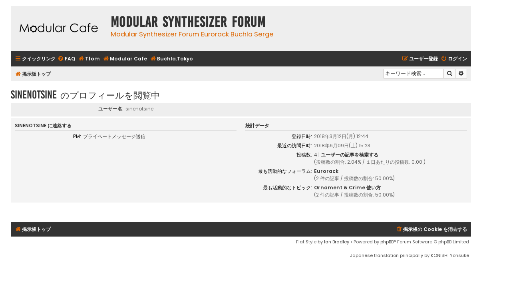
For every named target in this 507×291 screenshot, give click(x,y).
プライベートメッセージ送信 (114, 136)
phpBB (387, 242)
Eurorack (326, 171)
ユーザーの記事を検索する (349, 154)
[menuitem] (66, 59)
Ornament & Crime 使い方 (347, 187)
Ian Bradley (336, 242)
